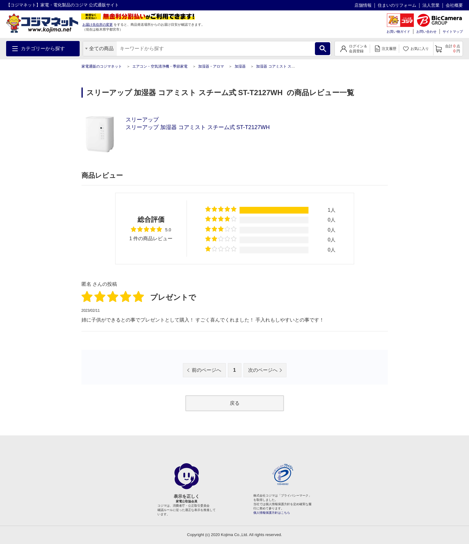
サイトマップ (453, 31)
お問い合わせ (426, 31)
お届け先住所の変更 (97, 24)
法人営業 (431, 5)
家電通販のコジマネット (101, 66)
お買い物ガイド (398, 31)
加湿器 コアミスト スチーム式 (281, 66)
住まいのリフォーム (397, 5)
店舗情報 (363, 5)
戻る (235, 403)
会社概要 (454, 5)
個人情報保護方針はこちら (271, 512)
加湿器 (240, 66)
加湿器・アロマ (211, 66)
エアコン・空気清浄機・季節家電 (159, 66)
